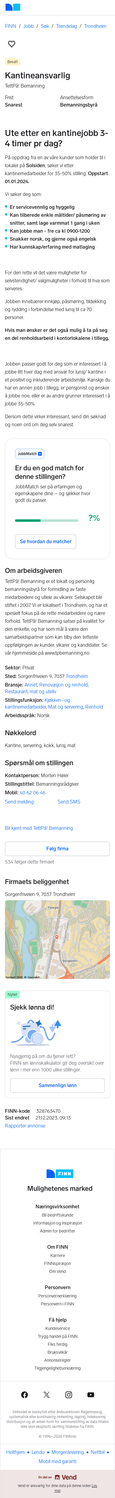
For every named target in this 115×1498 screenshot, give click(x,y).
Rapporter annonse (25, 1126)
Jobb (28, 26)
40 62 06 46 (32, 793)
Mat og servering (65, 707)
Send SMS (69, 802)
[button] (11, 44)
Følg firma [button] (57, 849)
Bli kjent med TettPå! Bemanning (39, 828)
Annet (31, 685)
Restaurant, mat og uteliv (30, 691)
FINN (10, 26)
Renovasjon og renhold (63, 685)
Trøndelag (66, 26)
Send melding (19, 802)
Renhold (94, 707)
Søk (45, 26)
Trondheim (95, 26)
